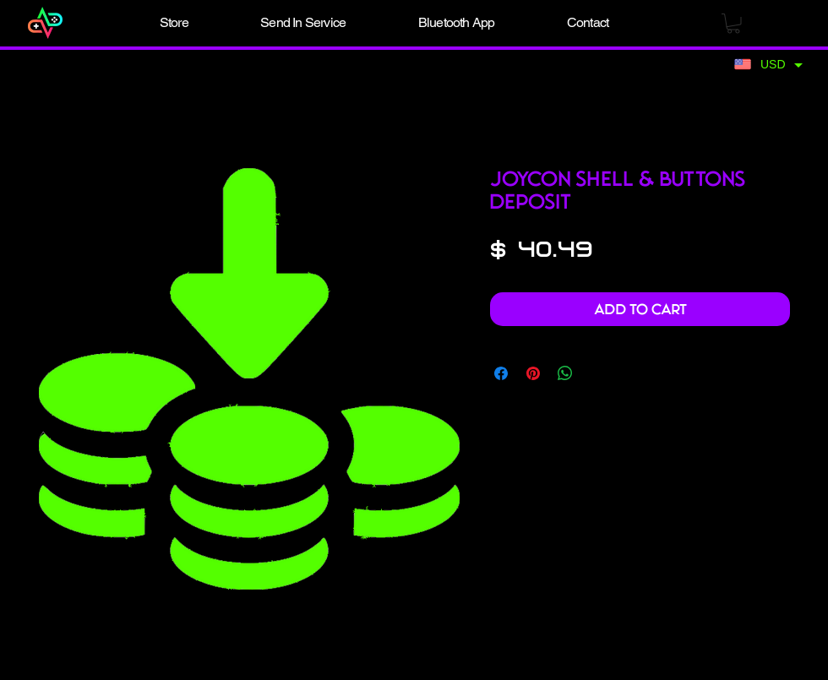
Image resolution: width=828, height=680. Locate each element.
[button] (174, 23)
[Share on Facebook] (501, 373)
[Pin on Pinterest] (533, 373)
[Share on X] (597, 373)
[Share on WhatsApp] (565, 373)
